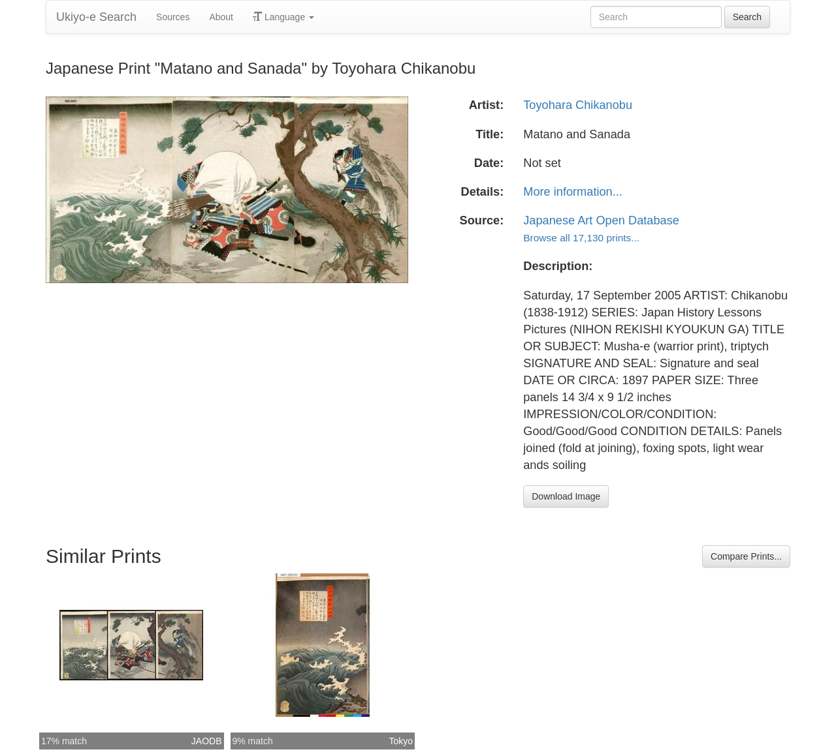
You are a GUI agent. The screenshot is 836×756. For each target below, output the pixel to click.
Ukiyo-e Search (96, 16)
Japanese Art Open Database (601, 220)
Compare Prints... (746, 556)
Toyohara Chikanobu (577, 105)
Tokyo (401, 741)
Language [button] (283, 17)
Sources (172, 17)
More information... (572, 191)
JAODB (206, 741)
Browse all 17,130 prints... (581, 237)
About (221, 17)
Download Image (566, 496)
